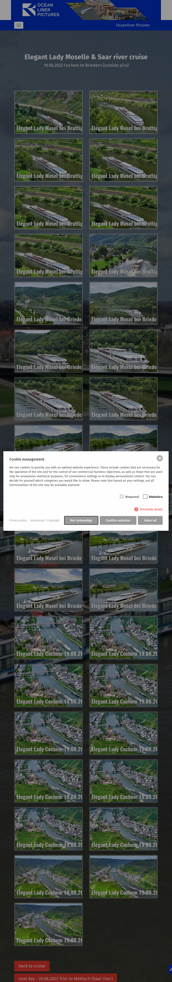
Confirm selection (118, 520)
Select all (150, 520)
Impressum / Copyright (45, 520)
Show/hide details (151, 509)
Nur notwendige (81, 520)
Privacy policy (18, 520)
